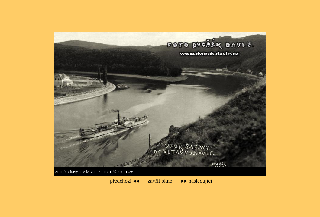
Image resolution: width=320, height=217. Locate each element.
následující (196, 181)
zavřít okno (160, 181)
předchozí (124, 181)
